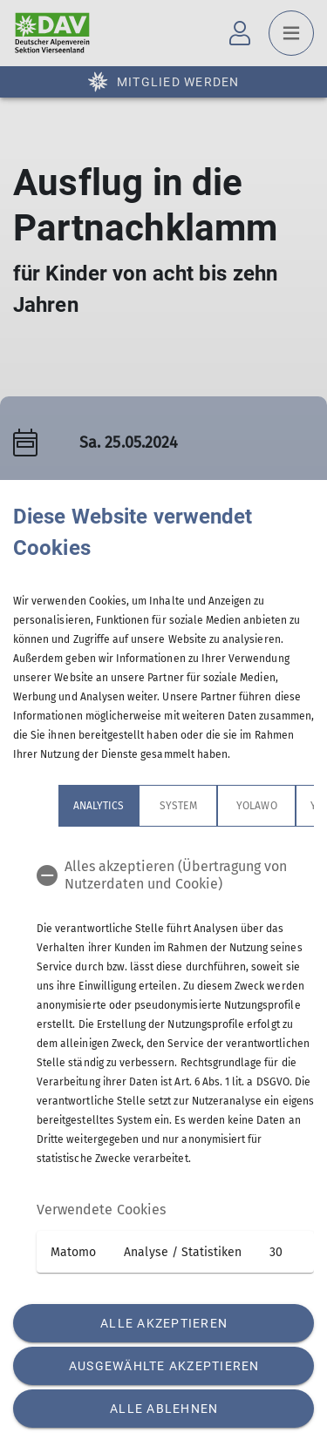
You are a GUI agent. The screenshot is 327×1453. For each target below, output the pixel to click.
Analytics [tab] (98, 806)
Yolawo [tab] (256, 806)
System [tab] (178, 806)
